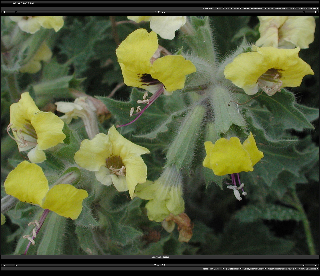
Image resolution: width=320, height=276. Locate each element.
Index (238, 8)
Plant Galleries (216, 8)
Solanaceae (312, 8)
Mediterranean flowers (286, 8)
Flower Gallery (258, 8)
